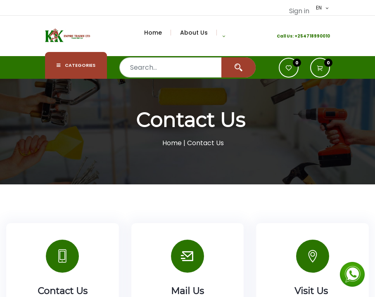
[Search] (238, 67)
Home (172, 143)
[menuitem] (157, 32)
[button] (224, 36)
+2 (297, 36)
